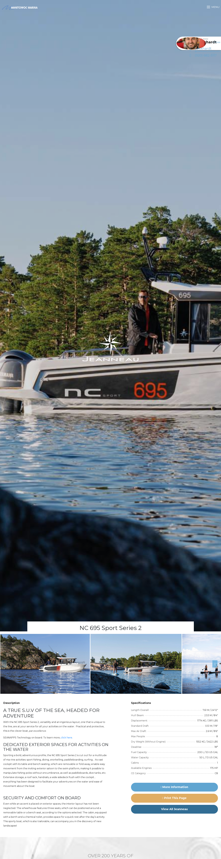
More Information (174, 787)
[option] (45, 664)
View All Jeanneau (174, 809)
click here (66, 737)
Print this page (174, 798)
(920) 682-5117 (200, 58)
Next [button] (213, 663)
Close (216, 42)
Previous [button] (2, 663)
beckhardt (201, 52)
